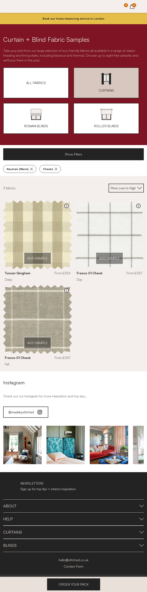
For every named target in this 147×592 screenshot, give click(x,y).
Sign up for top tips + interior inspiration (48, 489)
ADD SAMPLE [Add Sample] (37, 258)
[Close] (142, 18)
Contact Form (73, 566)
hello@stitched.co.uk (73, 560)
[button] (36, 82)
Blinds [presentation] (73, 545)
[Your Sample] (123, 6)
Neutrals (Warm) (20, 169)
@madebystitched (25, 412)
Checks (50, 169)
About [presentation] (73, 505)
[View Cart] (132, 5)
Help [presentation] (73, 518)
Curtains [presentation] (73, 532)
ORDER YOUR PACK (74, 584)
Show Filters (73, 154)
